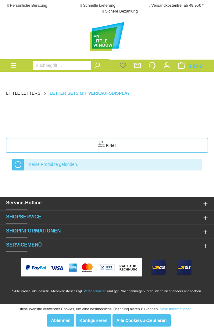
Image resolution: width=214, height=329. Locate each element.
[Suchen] (98, 65)
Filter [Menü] (107, 144)
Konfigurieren (94, 320)
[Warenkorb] (191, 66)
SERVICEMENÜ (24, 244)
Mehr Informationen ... (177, 309)
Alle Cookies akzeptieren (141, 320)
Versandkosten (95, 291)
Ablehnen (60, 320)
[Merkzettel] (123, 66)
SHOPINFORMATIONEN (33, 230)
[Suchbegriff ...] (68, 65)
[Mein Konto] (166, 66)
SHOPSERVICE (23, 216)
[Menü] (13, 65)
